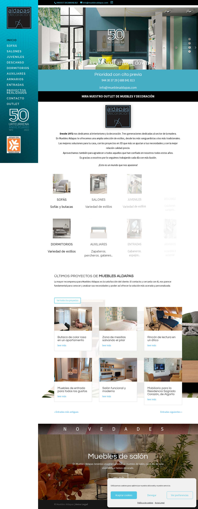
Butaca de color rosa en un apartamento (72, 339)
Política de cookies (145, 502)
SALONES (14, 51)
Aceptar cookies (123, 495)
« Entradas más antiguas (66, 411)
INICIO (12, 40)
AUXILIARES (16, 74)
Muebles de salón (118, 461)
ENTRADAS (15, 85)
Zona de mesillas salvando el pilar (114, 339)
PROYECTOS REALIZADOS (17, 91)
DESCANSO (15, 62)
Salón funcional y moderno (114, 389)
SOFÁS (12, 46)
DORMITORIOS (18, 68)
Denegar (151, 495)
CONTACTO (15, 98)
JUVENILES (15, 57)
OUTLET (13, 104)
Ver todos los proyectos (67, 300)
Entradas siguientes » (171, 411)
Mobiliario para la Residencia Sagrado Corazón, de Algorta (161, 391)
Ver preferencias (180, 495)
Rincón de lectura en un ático (161, 339)
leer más (62, 345)
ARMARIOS (15, 79)
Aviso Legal (159, 502)
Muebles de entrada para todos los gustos (72, 389)
